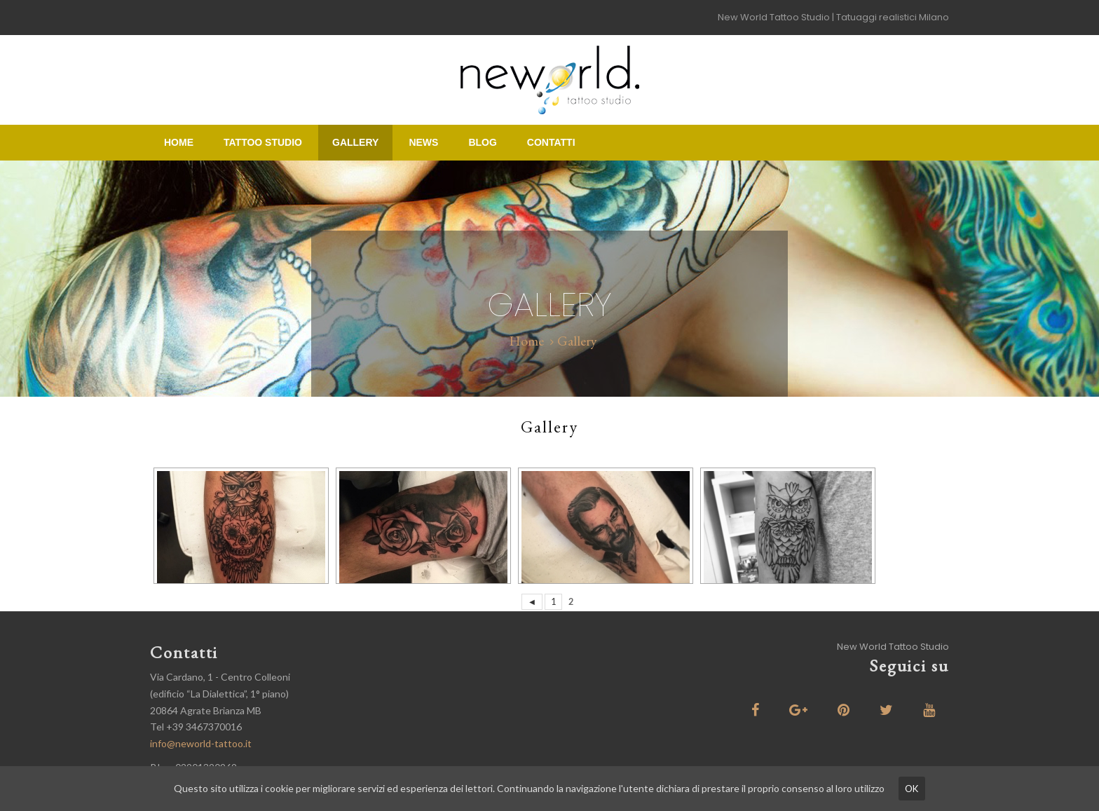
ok (912, 788)
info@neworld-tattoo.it (201, 743)
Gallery (355, 142)
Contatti (551, 142)
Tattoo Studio (263, 142)
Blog (482, 142)
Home (178, 142)
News (423, 142)
